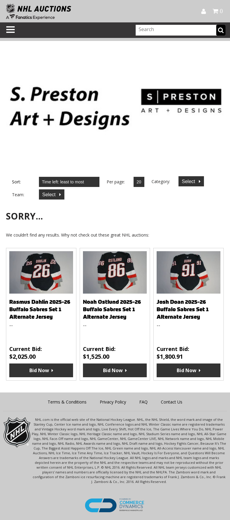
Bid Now (39, 370)
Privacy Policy (113, 402)
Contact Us (171, 402)
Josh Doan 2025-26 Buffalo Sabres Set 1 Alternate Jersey (183, 309)
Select (189, 181)
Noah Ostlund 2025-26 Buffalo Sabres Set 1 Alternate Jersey (112, 309)
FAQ (143, 402)
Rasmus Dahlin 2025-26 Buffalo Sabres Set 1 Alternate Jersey (39, 309)
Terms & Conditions (67, 402)
